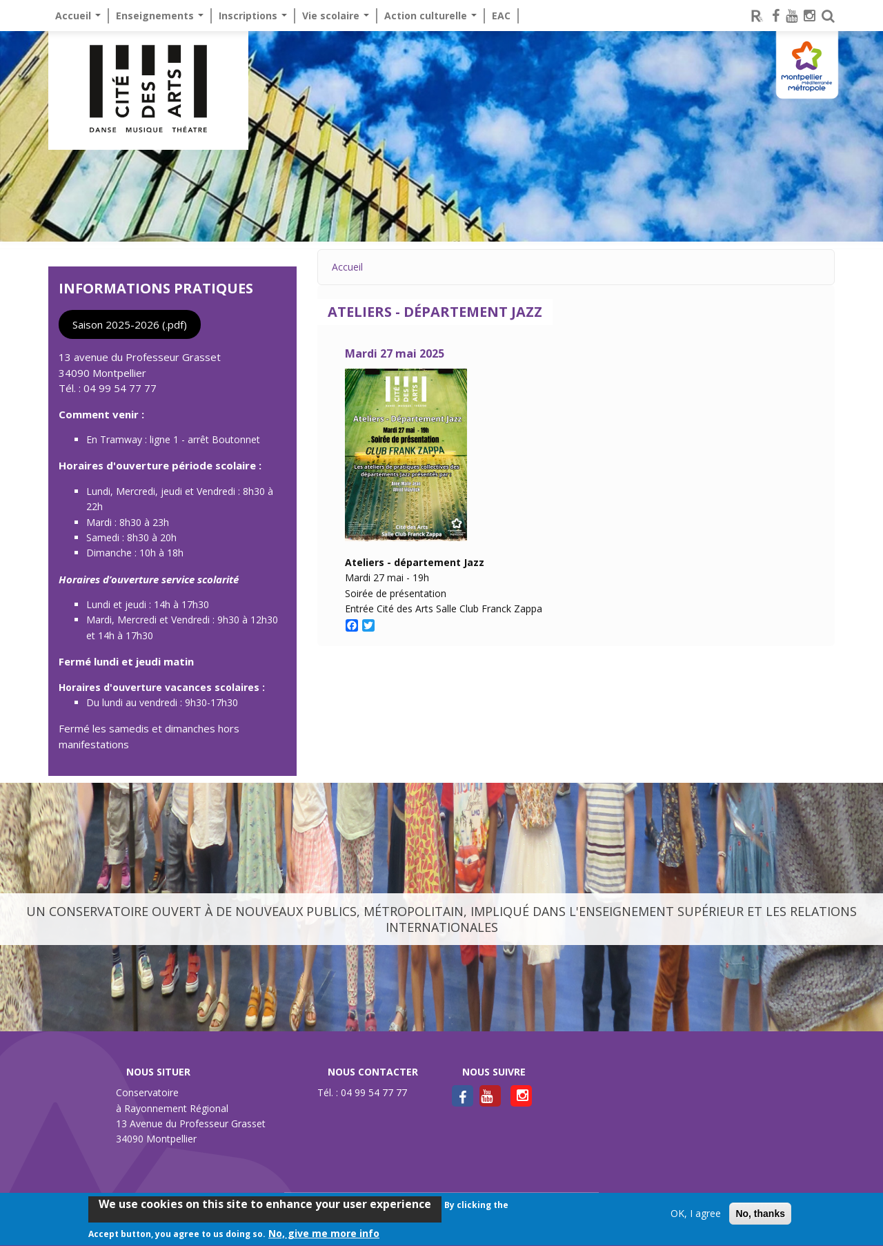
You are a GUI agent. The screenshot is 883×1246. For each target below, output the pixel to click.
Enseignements (160, 15)
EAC (501, 15)
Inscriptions (253, 15)
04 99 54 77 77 (120, 388)
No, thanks (760, 1217)
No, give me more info (323, 1236)
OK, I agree (696, 1216)
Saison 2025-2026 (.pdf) (129, 324)
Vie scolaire (335, 15)
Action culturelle (430, 15)
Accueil (78, 15)
